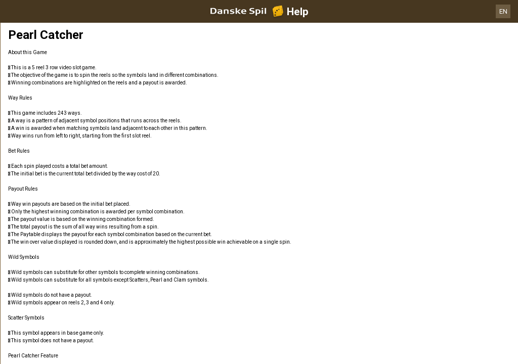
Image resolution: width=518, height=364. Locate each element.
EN (503, 11)
